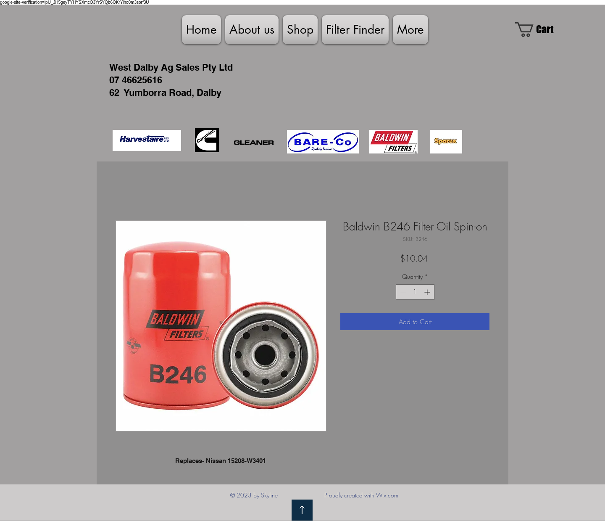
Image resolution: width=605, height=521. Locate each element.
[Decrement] (402, 292)
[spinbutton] (415, 292)
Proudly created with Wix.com (361, 495)
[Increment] (428, 292)
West (120, 67)
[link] (542, 29)
